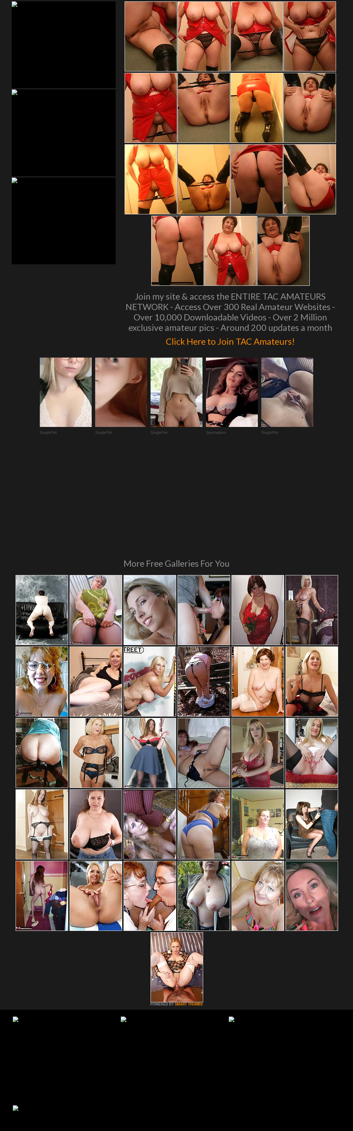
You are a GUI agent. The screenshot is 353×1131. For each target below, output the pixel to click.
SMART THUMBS (189, 909)
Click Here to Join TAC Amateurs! (230, 340)
